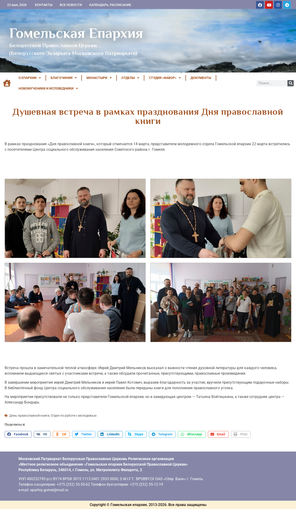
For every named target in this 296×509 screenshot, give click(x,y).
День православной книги (29, 415)
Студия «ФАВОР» (165, 78)
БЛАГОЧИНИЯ (64, 78)
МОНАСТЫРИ (99, 78)
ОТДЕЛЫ (130, 78)
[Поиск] (290, 83)
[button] (18, 434)
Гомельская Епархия (76, 33)
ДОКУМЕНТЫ (201, 78)
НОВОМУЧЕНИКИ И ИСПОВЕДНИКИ (48, 88)
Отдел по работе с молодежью (73, 415)
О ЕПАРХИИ (29, 78)
